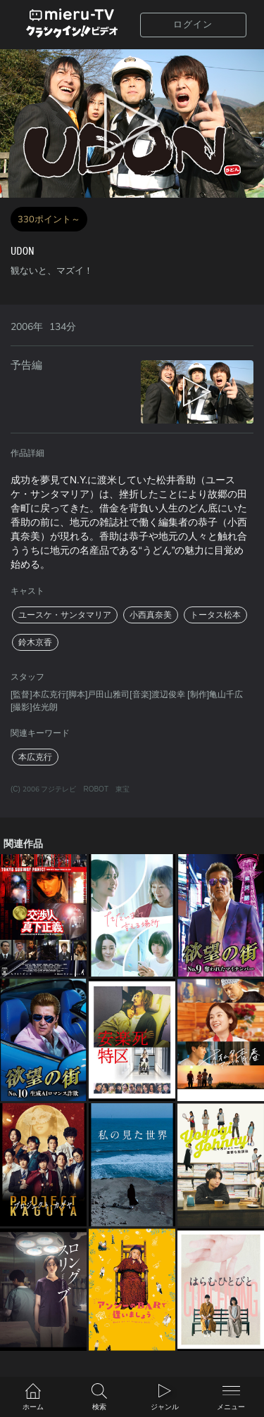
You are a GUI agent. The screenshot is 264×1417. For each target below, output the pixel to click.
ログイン (193, 24)
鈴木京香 (35, 642)
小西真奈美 (151, 615)
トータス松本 (215, 615)
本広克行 (35, 757)
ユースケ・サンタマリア (64, 615)
